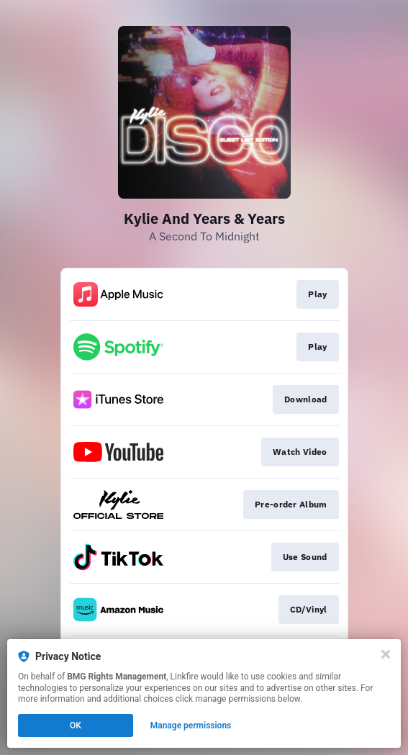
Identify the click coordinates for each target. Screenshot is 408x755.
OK (75, 725)
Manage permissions (191, 725)
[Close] (385, 654)
